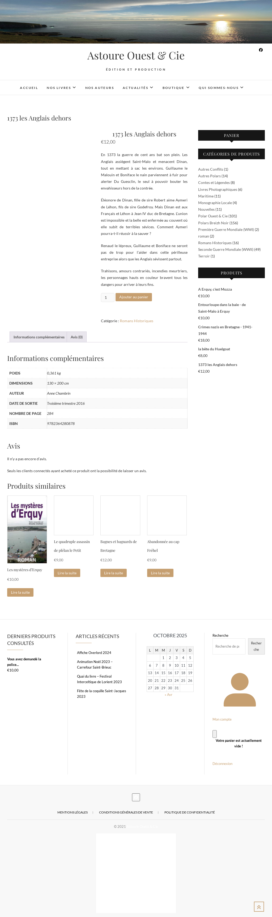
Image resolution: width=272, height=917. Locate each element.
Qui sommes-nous (219, 88)
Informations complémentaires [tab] (39, 337)
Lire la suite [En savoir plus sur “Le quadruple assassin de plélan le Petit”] (67, 573)
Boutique (174, 88)
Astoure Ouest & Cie (136, 55)
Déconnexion (222, 763)
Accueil (29, 88)
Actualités (135, 88)
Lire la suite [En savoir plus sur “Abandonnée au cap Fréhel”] (160, 573)
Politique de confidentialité (189, 812)
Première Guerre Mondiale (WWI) (226, 229)
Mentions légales (72, 812)
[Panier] (214, 734)
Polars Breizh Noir (213, 223)
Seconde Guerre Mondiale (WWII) (225, 249)
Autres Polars (209, 176)
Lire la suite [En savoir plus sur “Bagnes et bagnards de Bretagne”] (113, 573)
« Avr (168, 694)
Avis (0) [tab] (77, 337)
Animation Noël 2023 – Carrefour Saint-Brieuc (95, 664)
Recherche (220, 635)
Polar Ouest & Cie (213, 216)
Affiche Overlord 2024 (94, 653)
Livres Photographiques (217, 189)
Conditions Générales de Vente (126, 812)
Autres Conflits (210, 169)
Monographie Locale (215, 202)
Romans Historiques (136, 320)
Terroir (204, 256)
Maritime (206, 196)
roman (203, 236)
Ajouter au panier (133, 297)
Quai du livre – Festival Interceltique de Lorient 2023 (99, 679)
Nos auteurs (99, 88)
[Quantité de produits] (107, 297)
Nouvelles (206, 209)
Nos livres (59, 88)
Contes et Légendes (214, 182)
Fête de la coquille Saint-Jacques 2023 (101, 694)
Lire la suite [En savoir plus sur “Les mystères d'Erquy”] (20, 592)
